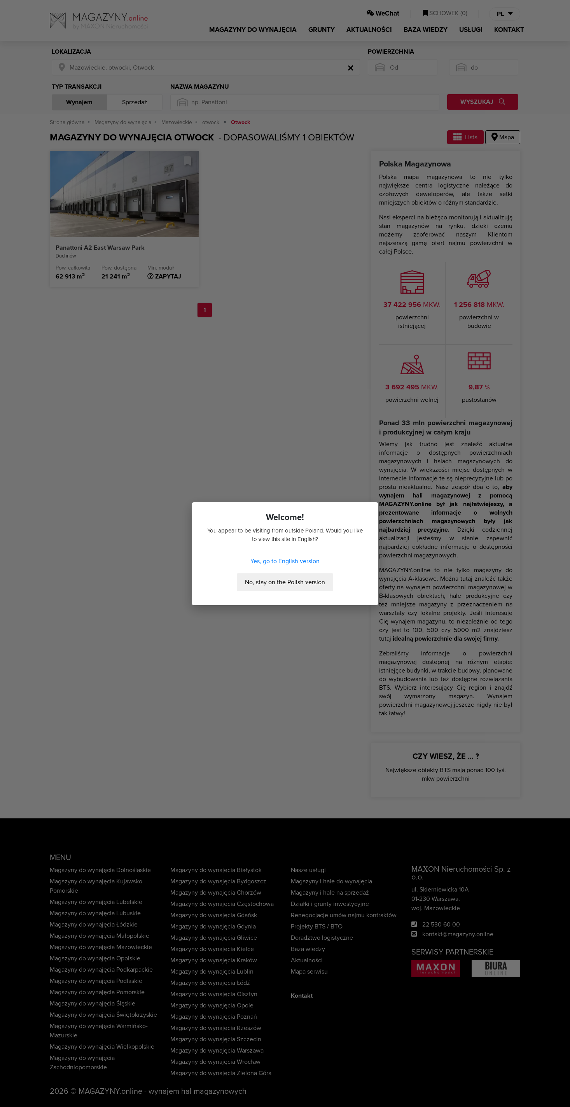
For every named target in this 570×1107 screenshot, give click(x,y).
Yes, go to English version (285, 561)
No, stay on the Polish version (285, 582)
